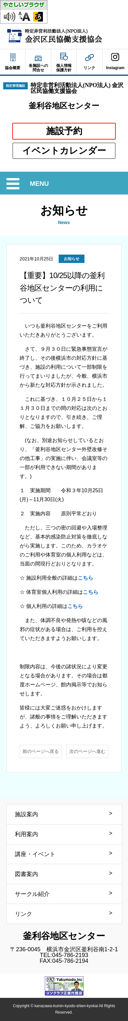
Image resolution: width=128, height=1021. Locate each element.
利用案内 (26, 834)
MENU (40, 183)
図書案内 (26, 874)
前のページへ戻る (41, 751)
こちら (85, 578)
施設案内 (26, 814)
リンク (23, 914)
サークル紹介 (32, 894)
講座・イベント (35, 854)
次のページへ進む (87, 751)
